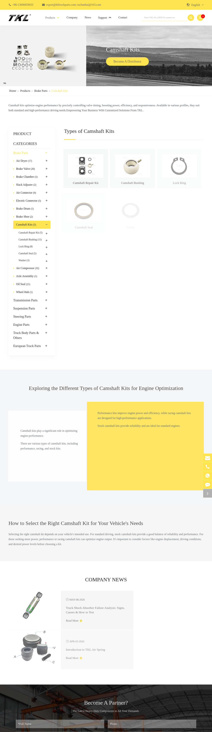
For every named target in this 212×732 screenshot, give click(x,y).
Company (72, 17)
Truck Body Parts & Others (26, 335)
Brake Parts (40, 90)
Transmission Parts (25, 300)
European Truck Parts (27, 346)
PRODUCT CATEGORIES (25, 138)
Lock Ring (26, 246)
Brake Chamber (27, 177)
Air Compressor (27, 268)
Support (104, 17)
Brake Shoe (24, 217)
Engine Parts (21, 324)
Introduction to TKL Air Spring (172, 607)
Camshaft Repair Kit (31, 233)
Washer (24, 260)
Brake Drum (25, 209)
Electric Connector (29, 201)
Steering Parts (22, 316)
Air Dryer (24, 161)
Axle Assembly (27, 276)
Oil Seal (23, 284)
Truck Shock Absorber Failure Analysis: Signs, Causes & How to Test (72, 607)
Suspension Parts (24, 308)
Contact (122, 17)
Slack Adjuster (26, 185)
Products (52, 17)
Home (12, 90)
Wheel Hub (24, 292)
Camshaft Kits (59, 90)
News (88, 17)
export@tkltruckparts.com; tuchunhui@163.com (73, 4)
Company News (106, 581)
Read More (60, 621)
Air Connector (26, 193)
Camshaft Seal (27, 253)
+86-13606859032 (22, 4)
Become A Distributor (127, 62)
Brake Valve (25, 169)
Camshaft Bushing (30, 240)
